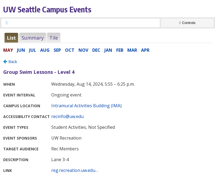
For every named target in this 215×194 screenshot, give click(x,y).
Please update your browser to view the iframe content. (107, 37)
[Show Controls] (187, 23)
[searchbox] (85, 23)
